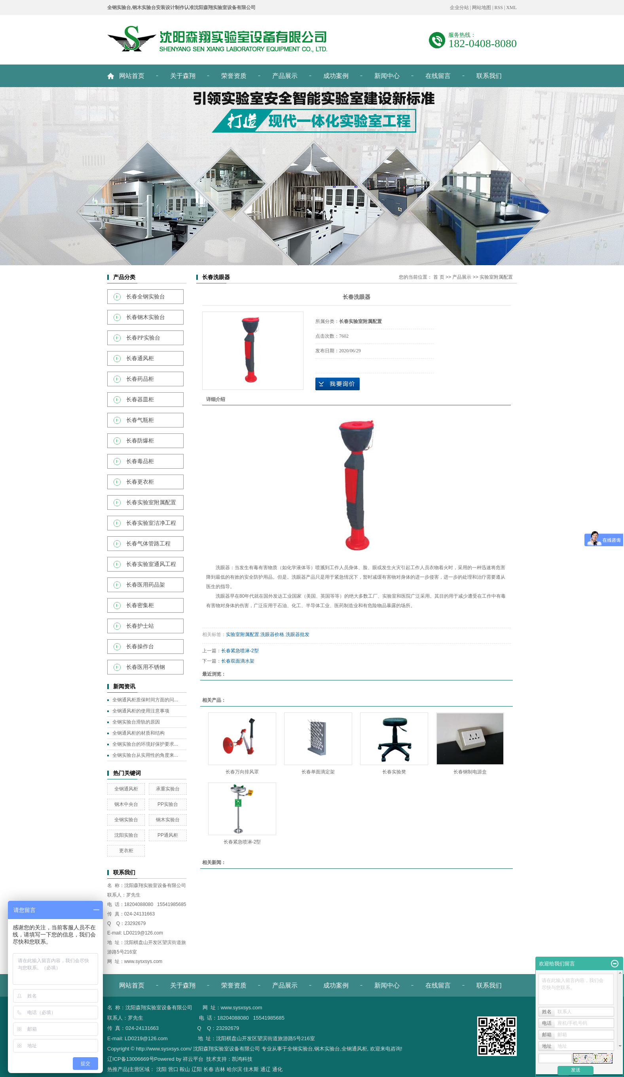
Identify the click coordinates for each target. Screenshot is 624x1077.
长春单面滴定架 (318, 772)
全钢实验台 (126, 819)
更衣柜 (126, 850)
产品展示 (285, 75)
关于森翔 (182, 75)
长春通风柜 (140, 358)
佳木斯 (251, 1069)
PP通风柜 (167, 835)
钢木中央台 (126, 804)
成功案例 (336, 75)
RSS (499, 7)
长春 (208, 1069)
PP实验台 (167, 804)
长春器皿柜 (140, 400)
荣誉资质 (234, 75)
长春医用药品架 (145, 585)
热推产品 (117, 1069)
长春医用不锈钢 (145, 667)
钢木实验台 (168, 819)
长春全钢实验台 (145, 297)
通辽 (265, 1069)
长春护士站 (140, 626)
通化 (277, 1069)
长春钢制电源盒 (470, 772)
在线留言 (438, 75)
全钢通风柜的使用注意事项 (140, 711)
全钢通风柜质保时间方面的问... (145, 700)
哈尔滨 (234, 1069)
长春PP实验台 (143, 338)
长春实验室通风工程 (151, 564)
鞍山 (185, 1069)
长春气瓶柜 (140, 420)
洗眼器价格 (272, 634)
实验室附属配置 (496, 277)
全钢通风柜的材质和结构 (138, 733)
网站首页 (131, 75)
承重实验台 (168, 789)
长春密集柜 (140, 605)
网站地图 (481, 7)
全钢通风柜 (126, 789)
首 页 (438, 277)
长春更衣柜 (140, 482)
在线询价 (337, 384)
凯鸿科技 (242, 1059)
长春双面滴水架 (237, 661)
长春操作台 (140, 647)
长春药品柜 (140, 379)
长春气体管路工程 (148, 544)
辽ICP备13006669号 (130, 1059)
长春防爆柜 (140, 441)
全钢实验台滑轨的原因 (136, 722)
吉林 (220, 1069)
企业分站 (459, 7)
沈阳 (161, 1069)
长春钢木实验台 (145, 317)
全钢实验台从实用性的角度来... (145, 755)
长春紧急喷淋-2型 (240, 650)
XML (511, 7)
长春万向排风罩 (242, 772)
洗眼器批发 (297, 634)
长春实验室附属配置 (151, 502)
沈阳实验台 (126, 835)
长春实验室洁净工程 (151, 523)
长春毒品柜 (140, 461)
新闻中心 (387, 75)
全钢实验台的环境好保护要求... (145, 744)
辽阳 (197, 1069)
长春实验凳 (394, 772)
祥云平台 (193, 1059)
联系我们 (489, 75)
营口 (173, 1069)
